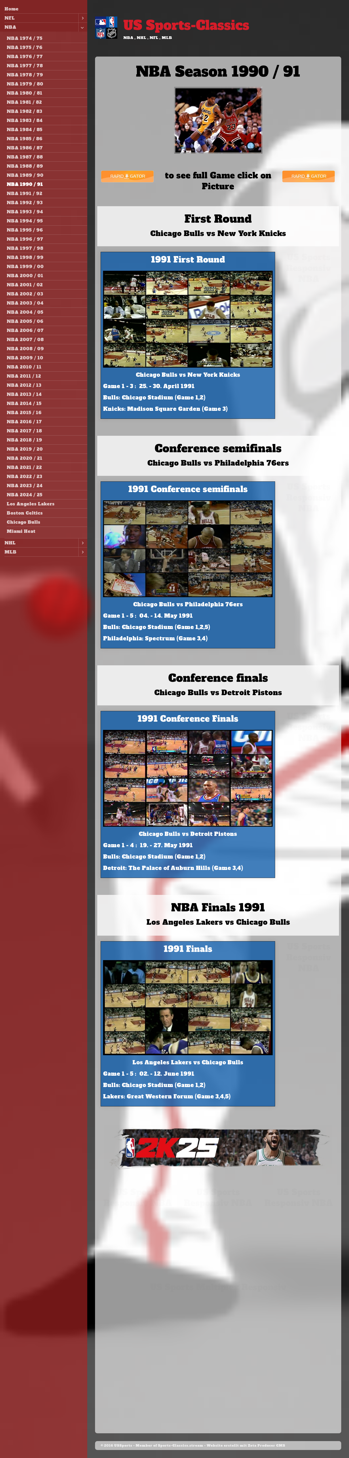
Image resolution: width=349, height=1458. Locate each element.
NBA (10, 27)
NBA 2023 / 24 (25, 486)
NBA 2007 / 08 (25, 339)
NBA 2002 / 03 (25, 294)
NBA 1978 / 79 (25, 75)
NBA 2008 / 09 (25, 349)
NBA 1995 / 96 (25, 230)
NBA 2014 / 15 (24, 403)
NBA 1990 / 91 (25, 184)
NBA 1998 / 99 (25, 257)
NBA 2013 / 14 (24, 394)
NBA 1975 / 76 (24, 47)
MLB (10, 552)
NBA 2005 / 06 (25, 321)
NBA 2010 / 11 (24, 367)
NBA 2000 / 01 (25, 276)
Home (11, 9)
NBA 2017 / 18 (24, 431)
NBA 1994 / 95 (25, 221)
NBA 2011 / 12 (24, 376)
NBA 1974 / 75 (24, 38)
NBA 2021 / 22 (24, 467)
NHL (10, 543)
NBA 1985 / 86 (24, 139)
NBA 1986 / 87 (25, 148)
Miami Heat (21, 531)
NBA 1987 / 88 (25, 157)
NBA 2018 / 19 (24, 440)
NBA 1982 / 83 (24, 111)
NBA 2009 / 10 (25, 358)
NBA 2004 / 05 (25, 312)
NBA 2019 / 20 (25, 449)
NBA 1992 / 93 (25, 203)
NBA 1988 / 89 (25, 166)
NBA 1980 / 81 (24, 93)
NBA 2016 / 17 (24, 422)
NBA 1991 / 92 (24, 193)
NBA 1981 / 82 (24, 102)
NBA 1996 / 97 (25, 239)
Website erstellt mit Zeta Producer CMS (246, 1445)
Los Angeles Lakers (31, 504)
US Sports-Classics (186, 25)
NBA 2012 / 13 (24, 385)
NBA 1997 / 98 (25, 248)
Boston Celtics (25, 513)
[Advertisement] (309, 355)
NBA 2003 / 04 (25, 303)
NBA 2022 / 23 (24, 476)
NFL (9, 18)
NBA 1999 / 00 (25, 266)
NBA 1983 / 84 (25, 120)
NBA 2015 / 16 (24, 412)
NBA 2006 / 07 (25, 330)
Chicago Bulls (23, 522)
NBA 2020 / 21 (24, 458)
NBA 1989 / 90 (25, 175)
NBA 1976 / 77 (25, 56)
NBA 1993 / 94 (25, 212)
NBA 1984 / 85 (24, 129)
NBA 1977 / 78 (25, 66)
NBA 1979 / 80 (25, 84)
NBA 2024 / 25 (24, 495)
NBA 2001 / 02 (25, 285)
